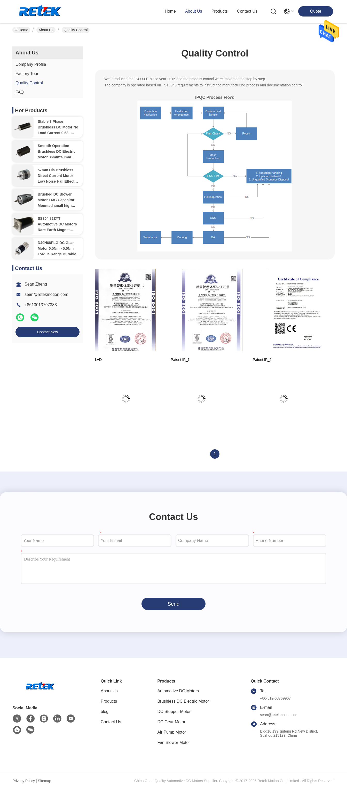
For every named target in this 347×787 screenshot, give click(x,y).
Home (170, 11)
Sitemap (44, 781)
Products (109, 701)
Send (174, 604)
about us (193, 11)
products (219, 11)
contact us (247, 11)
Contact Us (111, 722)
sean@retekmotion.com (46, 294)
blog (104, 711)
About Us (45, 30)
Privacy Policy (23, 781)
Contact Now (47, 332)
